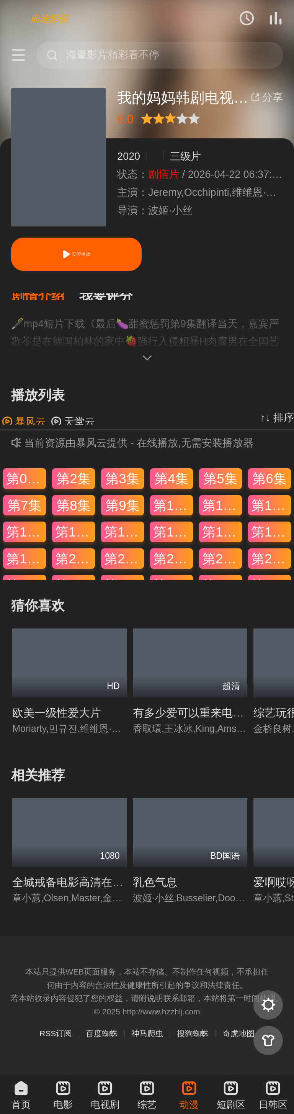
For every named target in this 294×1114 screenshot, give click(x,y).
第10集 (173, 512)
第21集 (124, 566)
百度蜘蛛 (102, 1041)
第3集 (122, 486)
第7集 (24, 512)
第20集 (75, 566)
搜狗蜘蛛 (193, 1041)
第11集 (222, 512)
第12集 (271, 512)
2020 (128, 156)
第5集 (220, 486)
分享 (267, 97)
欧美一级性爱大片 (56, 720)
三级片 (185, 156)
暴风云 (24, 429)
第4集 (171, 486)
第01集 (26, 486)
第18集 (271, 539)
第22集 (173, 566)
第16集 (173, 539)
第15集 (124, 539)
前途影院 (49, 18)
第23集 (222, 566)
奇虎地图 (238, 1041)
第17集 (222, 539)
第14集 (75, 539)
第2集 (73, 486)
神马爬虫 (147, 1041)
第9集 (122, 512)
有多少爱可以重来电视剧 (194, 720)
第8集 (73, 512)
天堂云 (73, 429)
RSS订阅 (55, 1041)
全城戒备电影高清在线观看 (78, 890)
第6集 (269, 486)
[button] (45, 300)
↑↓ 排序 (277, 425)
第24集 (271, 566)
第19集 (26, 566)
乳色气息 (155, 890)
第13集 (26, 539)
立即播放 (76, 254)
